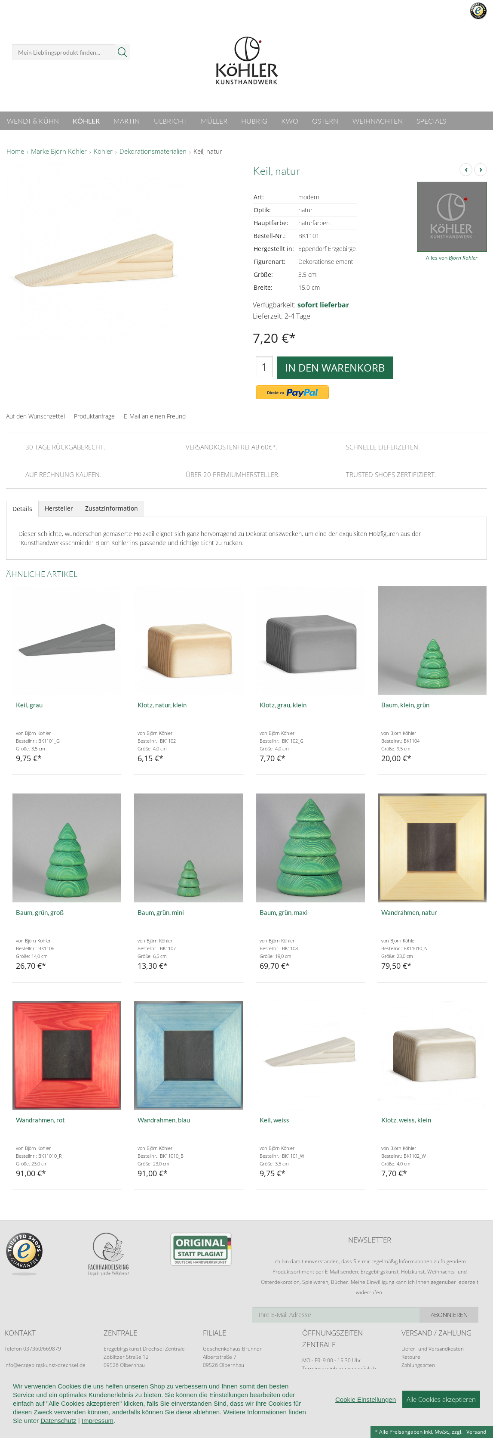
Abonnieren (457, 1315)
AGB (128, 1394)
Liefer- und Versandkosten (432, 1348)
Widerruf (156, 1394)
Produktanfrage (94, 416)
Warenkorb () (447, 51)
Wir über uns (22, 1394)
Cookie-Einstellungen (355, 1394)
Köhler (103, 152)
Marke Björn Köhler (59, 152)
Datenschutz (296, 1394)
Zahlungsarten (418, 1365)
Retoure (410, 1357)
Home (15, 152)
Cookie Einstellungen (365, 1427)
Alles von (452, 257)
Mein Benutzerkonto (373, 13)
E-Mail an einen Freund (155, 416)
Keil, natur (207, 152)
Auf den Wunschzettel (35, 416)
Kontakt (257, 1394)
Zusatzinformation (111, 508)
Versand (476, 1431)
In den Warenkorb (335, 367)
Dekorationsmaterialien (153, 152)
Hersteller (59, 508)
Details (22, 509)
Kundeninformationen (81, 1394)
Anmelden (364, 25)
